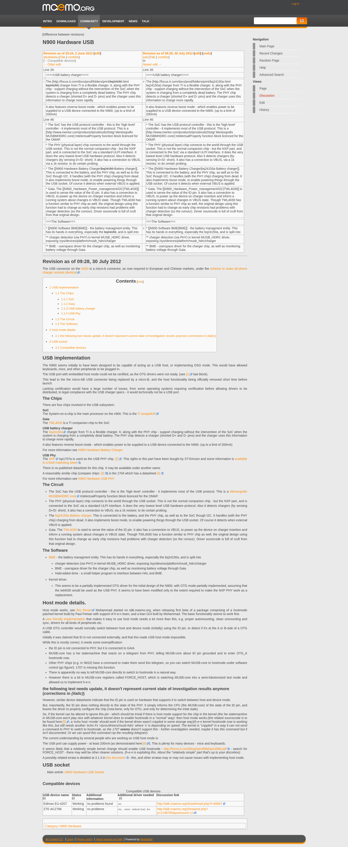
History (264, 110)
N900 (84, 268)
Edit (262, 102)
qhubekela (51, 57)
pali (145, 57)
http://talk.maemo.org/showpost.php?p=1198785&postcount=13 (182, 810)
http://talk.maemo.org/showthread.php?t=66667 (189, 803)
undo (207, 53)
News (133, 21)
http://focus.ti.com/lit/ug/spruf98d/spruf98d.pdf (195, 749)
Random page (269, 60)
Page (263, 88)
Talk (62, 57)
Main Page (266, 46)
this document (115, 757)
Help (262, 67)
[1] (188, 374)
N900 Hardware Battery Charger (100, 450)
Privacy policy (84, 839)
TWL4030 (55, 423)
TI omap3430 (146, 414)
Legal (70, 839)
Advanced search (271, 74)
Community (89, 21)
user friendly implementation (65, 619)
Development (113, 21)
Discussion (267, 95)
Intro (47, 21)
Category (51, 826)
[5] (64, 721)
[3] (102, 473)
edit (97, 53)
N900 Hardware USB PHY (96, 478)
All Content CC (54, 839)
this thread (83, 610)
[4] (158, 473)
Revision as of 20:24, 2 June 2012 (68, 53)
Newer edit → (152, 64)
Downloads (66, 21)
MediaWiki (146, 839)
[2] (117, 459)
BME (52, 557)
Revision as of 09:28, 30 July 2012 (168, 53)
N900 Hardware (70, 826)
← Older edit (52, 64)
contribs (73, 57)
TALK (145, 21)
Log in (295, 3)
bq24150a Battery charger (73, 515)
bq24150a (56, 432)
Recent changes (271, 53)
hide (140, 281)
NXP (52, 459)
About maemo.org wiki (109, 839)
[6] (144, 743)
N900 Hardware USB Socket (84, 772)
